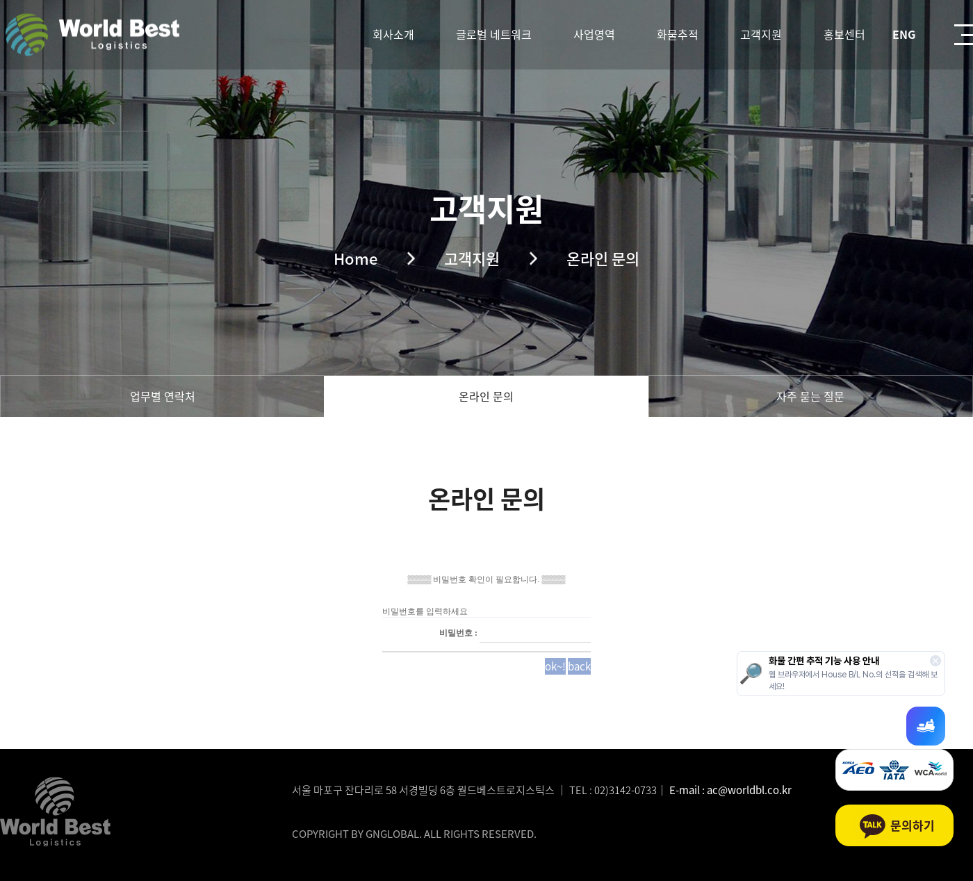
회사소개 (393, 34)
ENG (903, 34)
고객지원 (761, 34)
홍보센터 (844, 34)
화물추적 (677, 34)
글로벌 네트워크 (494, 34)
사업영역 (594, 34)
